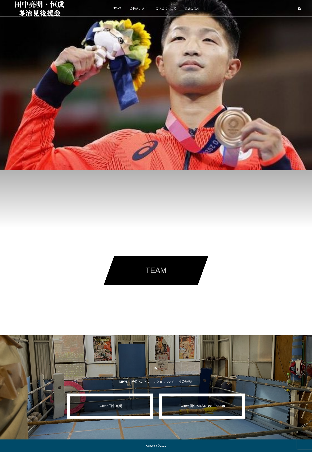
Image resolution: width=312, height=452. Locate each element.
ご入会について (166, 8)
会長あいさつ (138, 8)
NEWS (117, 8)
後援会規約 (192, 8)
